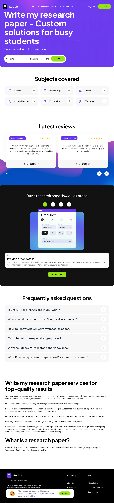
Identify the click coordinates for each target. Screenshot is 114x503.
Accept (65, 493)
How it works (56, 7)
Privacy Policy (93, 483)
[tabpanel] (31, 151)
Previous (99, 173)
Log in (104, 6)
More (33, 496)
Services (44, 7)
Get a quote (58, 59)
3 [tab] (10, 172)
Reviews (66, 7)
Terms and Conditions (96, 487)
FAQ (72, 7)
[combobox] (17, 59)
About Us (35, 7)
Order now (57, 274)
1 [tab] (6, 172)
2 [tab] (8, 172)
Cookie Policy (93, 492)
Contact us (71, 487)
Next (106, 173)
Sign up (91, 6)
